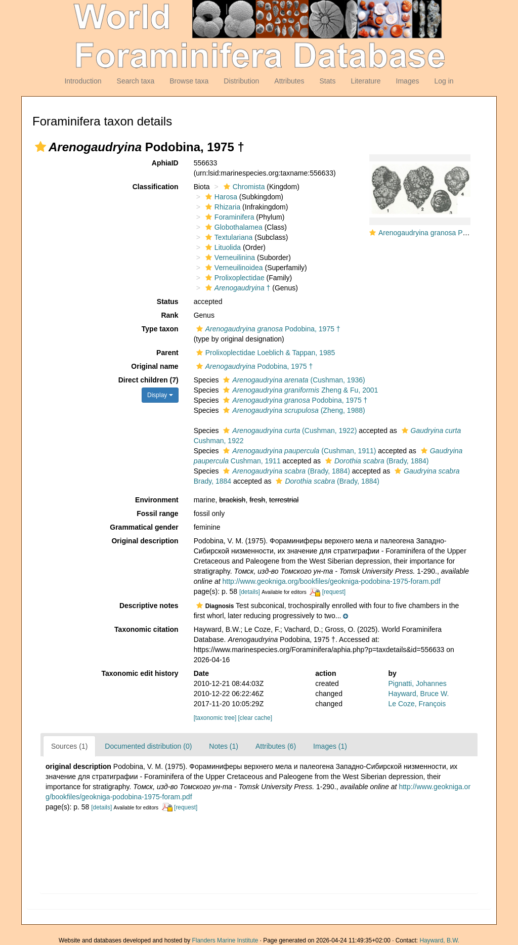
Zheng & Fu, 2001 (299, 390)
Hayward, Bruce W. (418, 694)
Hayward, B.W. (439, 940)
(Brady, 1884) (376, 461)
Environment (157, 500)
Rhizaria (221, 207)
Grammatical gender (144, 527)
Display (160, 395)
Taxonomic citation (146, 629)
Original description (144, 541)
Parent (167, 353)
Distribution (241, 81)
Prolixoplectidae (234, 278)
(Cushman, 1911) (298, 451)
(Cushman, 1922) (289, 430)
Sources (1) (69, 746)
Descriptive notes (149, 606)
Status (168, 301)
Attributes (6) (275, 746)
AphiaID (165, 163)
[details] (249, 591)
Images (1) (330, 746)
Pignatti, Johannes (417, 683)
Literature (365, 81)
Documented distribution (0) (148, 746)
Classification (156, 187)
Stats (327, 81)
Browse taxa (188, 81)
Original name (154, 366)
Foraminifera (228, 217)
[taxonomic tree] (215, 717)
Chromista (243, 187)
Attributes (289, 81)
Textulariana (228, 237)
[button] (40, 147)
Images (407, 81)
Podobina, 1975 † (267, 329)
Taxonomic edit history (139, 673)
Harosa (220, 197)
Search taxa (136, 81)
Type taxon (160, 329)
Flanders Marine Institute (225, 940)
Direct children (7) (148, 380)
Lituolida (222, 247)
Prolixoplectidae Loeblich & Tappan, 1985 (264, 353)
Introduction (82, 81)
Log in (443, 81)
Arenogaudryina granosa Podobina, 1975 (442, 233)
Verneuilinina (229, 257)
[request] (334, 591)
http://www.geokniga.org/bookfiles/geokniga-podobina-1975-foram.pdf (331, 581)
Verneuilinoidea (233, 268)
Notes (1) (223, 746)
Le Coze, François (417, 704)
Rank (169, 315)
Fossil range (157, 513)
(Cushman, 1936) (293, 380)
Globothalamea (233, 227)
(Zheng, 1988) (293, 410)
